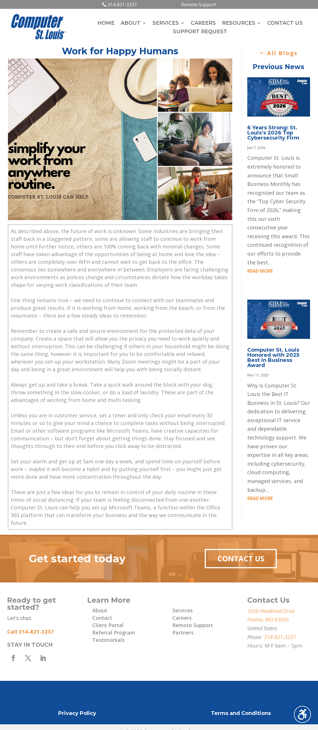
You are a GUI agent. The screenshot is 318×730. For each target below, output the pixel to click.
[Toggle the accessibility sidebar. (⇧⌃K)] (302, 714)
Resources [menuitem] (238, 23)
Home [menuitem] (105, 23)
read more (260, 271)
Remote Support (198, 4)
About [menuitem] (131, 23)
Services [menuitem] (165, 23)
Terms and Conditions (241, 713)
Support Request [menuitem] (200, 32)
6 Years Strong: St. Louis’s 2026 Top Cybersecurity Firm (273, 133)
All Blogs (282, 53)
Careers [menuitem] (203, 23)
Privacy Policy (77, 713)
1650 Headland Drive (271, 610)
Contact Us (240, 558)
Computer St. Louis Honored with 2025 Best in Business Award (273, 357)
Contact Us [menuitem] (285, 23)
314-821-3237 (122, 4)
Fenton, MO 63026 (268, 619)
